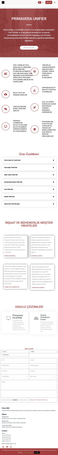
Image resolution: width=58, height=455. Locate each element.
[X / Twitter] (10, 446)
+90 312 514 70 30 (6, 435)
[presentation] (29, 394)
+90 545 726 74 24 (6, 437)
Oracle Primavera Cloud (45, 317)
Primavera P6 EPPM (18, 316)
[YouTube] (7, 446)
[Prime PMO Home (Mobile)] (3, 2)
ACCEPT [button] (37, 452)
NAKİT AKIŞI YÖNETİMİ (11, 175)
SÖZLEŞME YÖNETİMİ (10, 167)
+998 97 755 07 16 (6, 441)
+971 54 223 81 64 (6, 439)
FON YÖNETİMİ (8, 189)
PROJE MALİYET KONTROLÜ (12, 160)
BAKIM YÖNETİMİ (9, 196)
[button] (29, 160)
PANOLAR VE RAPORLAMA (12, 204)
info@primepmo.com (10, 443)
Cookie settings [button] (28, 452)
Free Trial (48, 2)
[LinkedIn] (3, 446)
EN (39, 2)
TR (42, 2)
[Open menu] (54, 2)
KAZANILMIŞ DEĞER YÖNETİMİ (13, 182)
